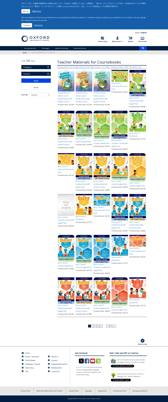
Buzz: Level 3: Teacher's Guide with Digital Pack (102, 267)
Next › (113, 326)
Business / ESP (136, 67)
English (144, 33)
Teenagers (45, 48)
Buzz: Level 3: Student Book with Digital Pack (118, 225)
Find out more (81, 367)
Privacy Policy (25, 391)
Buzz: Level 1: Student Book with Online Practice (65, 142)
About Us (54, 356)
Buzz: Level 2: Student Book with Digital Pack (83, 184)
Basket (130, 41)
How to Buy (29, 368)
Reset (36, 87)
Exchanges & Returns (140, 391)
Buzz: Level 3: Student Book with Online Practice (136, 225)
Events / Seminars (32, 356)
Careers (54, 360)
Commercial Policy (119, 391)
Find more (38, 25)
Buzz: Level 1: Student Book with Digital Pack (136, 101)
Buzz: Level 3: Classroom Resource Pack (102, 210)
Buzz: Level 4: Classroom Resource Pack (137, 251)
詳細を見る (36, 11)
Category (27, 67)
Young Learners (30, 48)
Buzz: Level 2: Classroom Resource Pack (66, 169)
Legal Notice (102, 391)
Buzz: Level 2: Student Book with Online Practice (101, 184)
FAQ (26, 371)
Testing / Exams (117, 67)
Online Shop (102, 41)
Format (26, 73)
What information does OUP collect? (49, 391)
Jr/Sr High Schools (78, 67)
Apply (36, 80)
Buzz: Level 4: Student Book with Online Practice (83, 308)
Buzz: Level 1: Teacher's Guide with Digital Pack (119, 143)
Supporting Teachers (59, 364)
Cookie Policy (74, 391)
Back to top (142, 344)
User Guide (142, 41)
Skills (127, 67)
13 (108, 326)
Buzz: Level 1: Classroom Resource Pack (119, 86)
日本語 (137, 33)
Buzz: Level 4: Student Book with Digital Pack (65, 308)
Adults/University (61, 48)
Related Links (56, 368)
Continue (26, 25)
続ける (25, 11)
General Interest (79, 48)
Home (25, 52)
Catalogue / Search (32, 364)
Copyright (88, 391)
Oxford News (30, 360)
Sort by (24, 95)
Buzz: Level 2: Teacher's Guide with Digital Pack (66, 220)
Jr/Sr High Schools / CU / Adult (97, 67)
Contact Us (55, 371)
